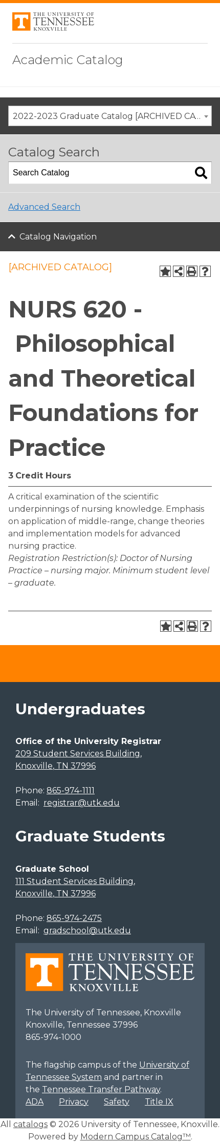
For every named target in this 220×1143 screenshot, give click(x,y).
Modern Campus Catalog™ (135, 1136)
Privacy (74, 1102)
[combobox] (110, 116)
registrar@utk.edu (81, 803)
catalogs (30, 1124)
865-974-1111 (71, 790)
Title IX (159, 1102)
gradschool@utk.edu (87, 930)
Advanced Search (44, 207)
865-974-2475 (74, 918)
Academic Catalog (67, 59)
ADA (34, 1102)
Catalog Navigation (58, 237)
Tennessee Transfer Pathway (101, 1089)
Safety (116, 1102)
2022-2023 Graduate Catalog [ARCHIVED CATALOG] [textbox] (112, 116)
